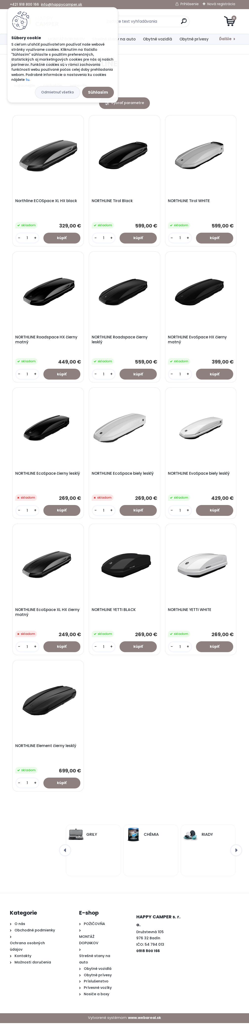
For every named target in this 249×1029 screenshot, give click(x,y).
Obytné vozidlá (157, 39)
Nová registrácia (221, 3)
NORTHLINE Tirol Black (112, 201)
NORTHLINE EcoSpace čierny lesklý (48, 476)
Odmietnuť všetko (57, 92)
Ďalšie (225, 38)
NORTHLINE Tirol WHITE (190, 201)
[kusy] (27, 238)
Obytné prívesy (194, 39)
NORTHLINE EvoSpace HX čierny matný (198, 341)
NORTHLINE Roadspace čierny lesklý (120, 341)
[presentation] (65, 856)
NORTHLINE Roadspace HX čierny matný (47, 341)
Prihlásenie (189, 3)
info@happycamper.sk (61, 4)
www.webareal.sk (144, 1023)
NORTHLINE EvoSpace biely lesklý (199, 476)
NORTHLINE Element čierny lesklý (46, 751)
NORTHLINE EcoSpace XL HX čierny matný (48, 616)
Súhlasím (98, 92)
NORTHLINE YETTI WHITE (190, 613)
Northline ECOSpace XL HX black (46, 201)
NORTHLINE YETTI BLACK (114, 613)
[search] (184, 23)
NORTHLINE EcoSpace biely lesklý (123, 476)
